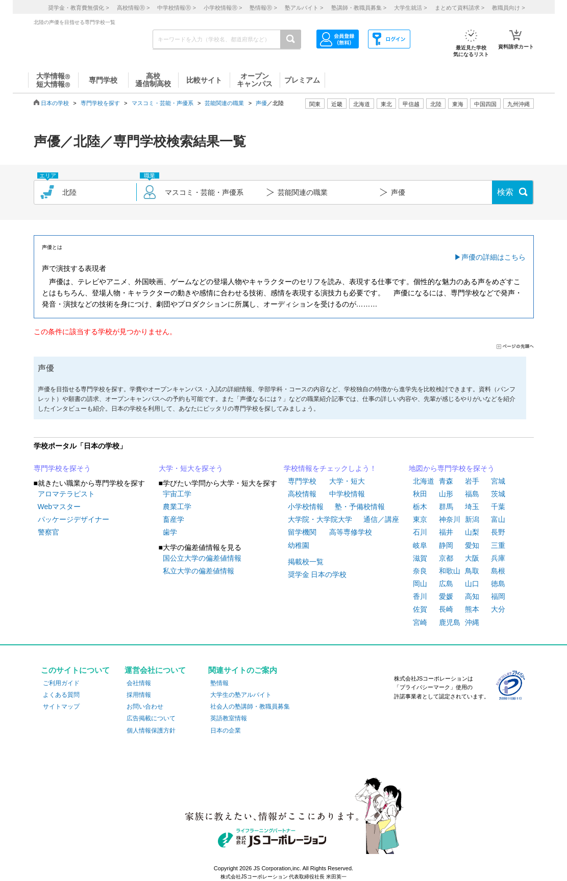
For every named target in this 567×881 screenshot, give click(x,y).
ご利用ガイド (61, 683)
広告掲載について (151, 718)
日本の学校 (55, 103)
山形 (446, 494)
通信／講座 (381, 519)
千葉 (498, 506)
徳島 (498, 584)
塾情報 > (263, 8)
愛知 (472, 545)
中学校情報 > (176, 8)
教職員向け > (508, 8)
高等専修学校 (350, 532)
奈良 (420, 571)
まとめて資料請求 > (459, 8)
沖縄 (472, 622)
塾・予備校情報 (360, 506)
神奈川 (449, 519)
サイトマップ (61, 706)
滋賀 (420, 558)
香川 (420, 596)
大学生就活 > (410, 8)
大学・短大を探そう (191, 468)
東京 (420, 519)
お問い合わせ (145, 706)
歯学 (170, 532)
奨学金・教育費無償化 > (78, 8)
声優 (261, 103)
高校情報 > (133, 8)
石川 (420, 532)
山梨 (472, 532)
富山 (498, 519)
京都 (446, 558)
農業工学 (177, 506)
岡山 (420, 584)
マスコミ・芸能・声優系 (162, 103)
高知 (472, 596)
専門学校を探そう (62, 468)
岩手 (472, 481)
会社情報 (139, 683)
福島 (472, 494)
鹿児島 (449, 622)
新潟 (472, 519)
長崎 (446, 609)
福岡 (498, 596)
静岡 (446, 545)
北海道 (361, 104)
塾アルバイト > (304, 8)
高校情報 (302, 494)
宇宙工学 (177, 494)
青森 (446, 481)
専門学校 (302, 481)
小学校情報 (306, 506)
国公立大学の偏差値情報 (202, 558)
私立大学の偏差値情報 (198, 571)
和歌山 (449, 571)
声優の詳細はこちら (493, 257)
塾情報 (219, 683)
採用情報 (139, 694)
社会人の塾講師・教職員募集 (250, 706)
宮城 (498, 481)
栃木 (420, 506)
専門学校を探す (100, 103)
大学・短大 (347, 481)
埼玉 (472, 506)
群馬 (446, 506)
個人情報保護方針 (151, 730)
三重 (498, 545)
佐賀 (420, 609)
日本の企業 (225, 730)
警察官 (48, 532)
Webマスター (59, 506)
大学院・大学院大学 (320, 519)
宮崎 (420, 622)
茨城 (498, 494)
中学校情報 (347, 494)
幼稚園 (298, 545)
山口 (472, 584)
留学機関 (302, 532)
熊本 (472, 609)
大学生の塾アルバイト (241, 694)
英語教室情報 (228, 718)
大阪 (472, 558)
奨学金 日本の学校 (317, 574)
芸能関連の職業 (224, 103)
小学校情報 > (223, 8)
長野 (498, 532)
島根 (498, 571)
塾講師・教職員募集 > (358, 8)
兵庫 (498, 558)
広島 (446, 584)
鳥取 (472, 571)
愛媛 (446, 596)
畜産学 (173, 519)
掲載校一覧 (306, 562)
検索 (505, 192)
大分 (498, 609)
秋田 (420, 494)
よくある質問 (61, 694)
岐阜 (420, 545)
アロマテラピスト (66, 494)
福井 (446, 532)
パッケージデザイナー (73, 519)
